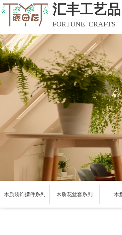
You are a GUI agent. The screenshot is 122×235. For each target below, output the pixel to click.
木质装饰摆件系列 (25, 194)
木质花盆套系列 (74, 194)
